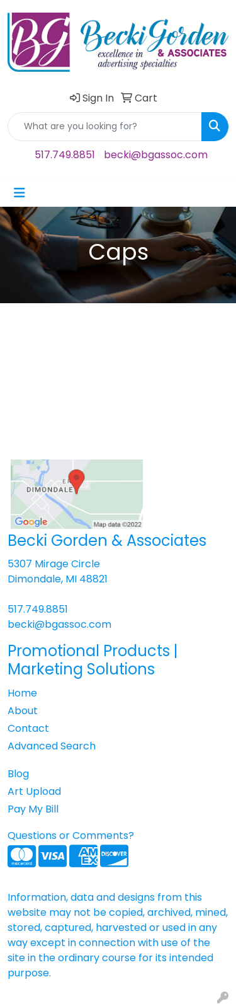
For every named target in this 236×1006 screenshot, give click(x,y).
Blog (18, 773)
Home (22, 693)
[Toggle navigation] (19, 193)
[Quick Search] (105, 126)
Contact (28, 728)
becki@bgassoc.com (156, 154)
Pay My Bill (33, 809)
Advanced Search (52, 746)
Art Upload (34, 791)
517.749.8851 (65, 154)
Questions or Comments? (71, 835)
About (23, 710)
